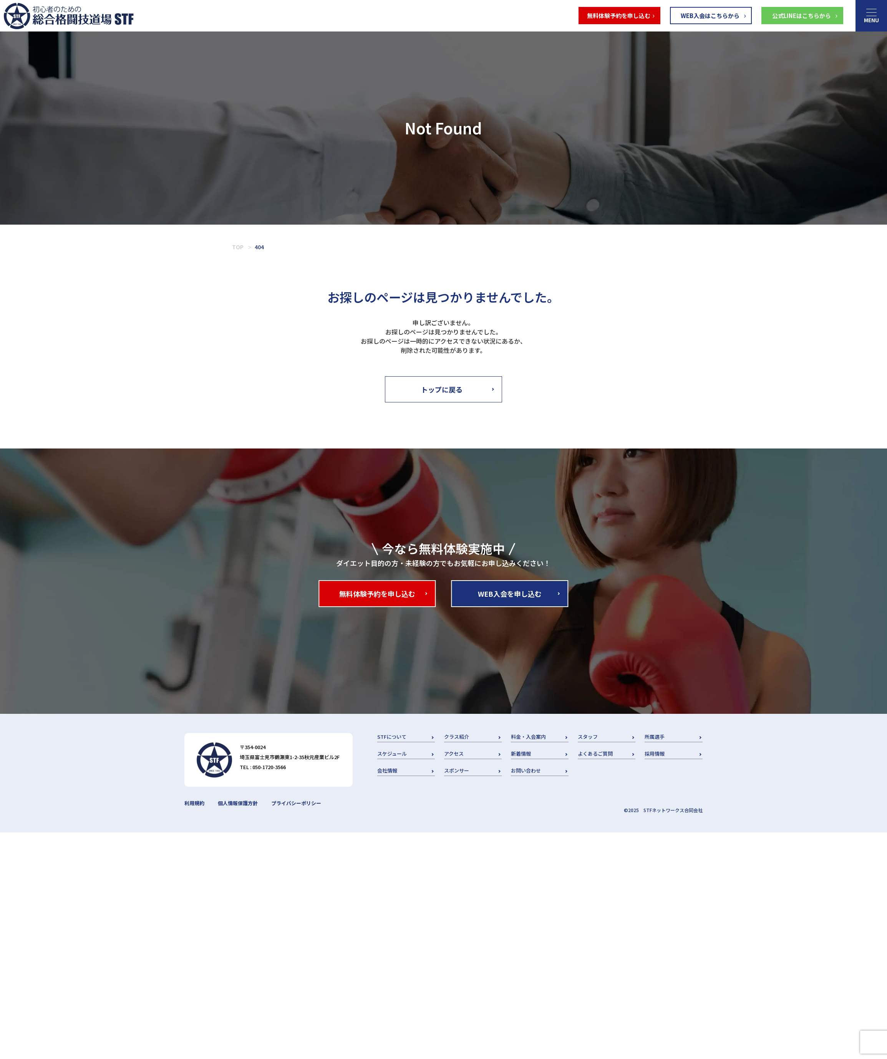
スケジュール (392, 753)
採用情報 (655, 753)
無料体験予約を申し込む (618, 16)
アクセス (454, 753)
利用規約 (194, 803)
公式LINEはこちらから (801, 16)
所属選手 (655, 736)
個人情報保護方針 (238, 803)
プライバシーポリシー (296, 803)
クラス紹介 (456, 736)
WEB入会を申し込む (510, 594)
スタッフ (588, 736)
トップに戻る (442, 389)
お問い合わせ (526, 770)
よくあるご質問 (595, 753)
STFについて (391, 736)
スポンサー (456, 770)
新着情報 (521, 753)
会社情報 (387, 770)
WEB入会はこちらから (710, 16)
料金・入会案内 (528, 736)
